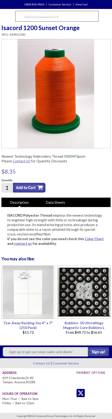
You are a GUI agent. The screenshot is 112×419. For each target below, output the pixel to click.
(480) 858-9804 (34, 4)
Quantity (6, 180)
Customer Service (59, 4)
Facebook (90, 393)
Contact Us (21, 161)
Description (19, 202)
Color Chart (94, 239)
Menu (105, 16)
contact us (23, 243)
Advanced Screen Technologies (7, 16)
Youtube (99, 393)
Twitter (71, 393)
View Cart (81, 4)
